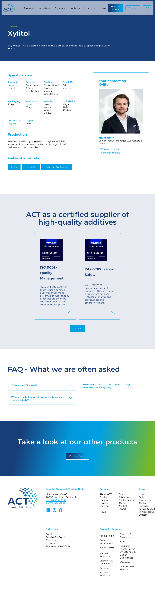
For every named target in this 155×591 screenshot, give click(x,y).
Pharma (50, 543)
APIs (122, 541)
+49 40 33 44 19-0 (56, 500)
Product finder (115, 8)
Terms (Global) (147, 509)
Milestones (125, 497)
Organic (12, 123)
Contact (132, 8)
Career (122, 503)
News (103, 8)
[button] (29, 8)
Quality (78, 328)
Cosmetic (30, 167)
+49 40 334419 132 (109, 149)
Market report (123, 507)
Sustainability (126, 500)
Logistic (104, 503)
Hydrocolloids (107, 547)
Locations (89, 8)
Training (104, 506)
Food (14, 167)
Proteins (104, 568)
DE (147, 8)
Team (122, 494)
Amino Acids (107, 535)
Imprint (143, 494)
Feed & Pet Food (55, 537)
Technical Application (56, 167)
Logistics (75, 8)
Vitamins (125, 562)
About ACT (106, 494)
